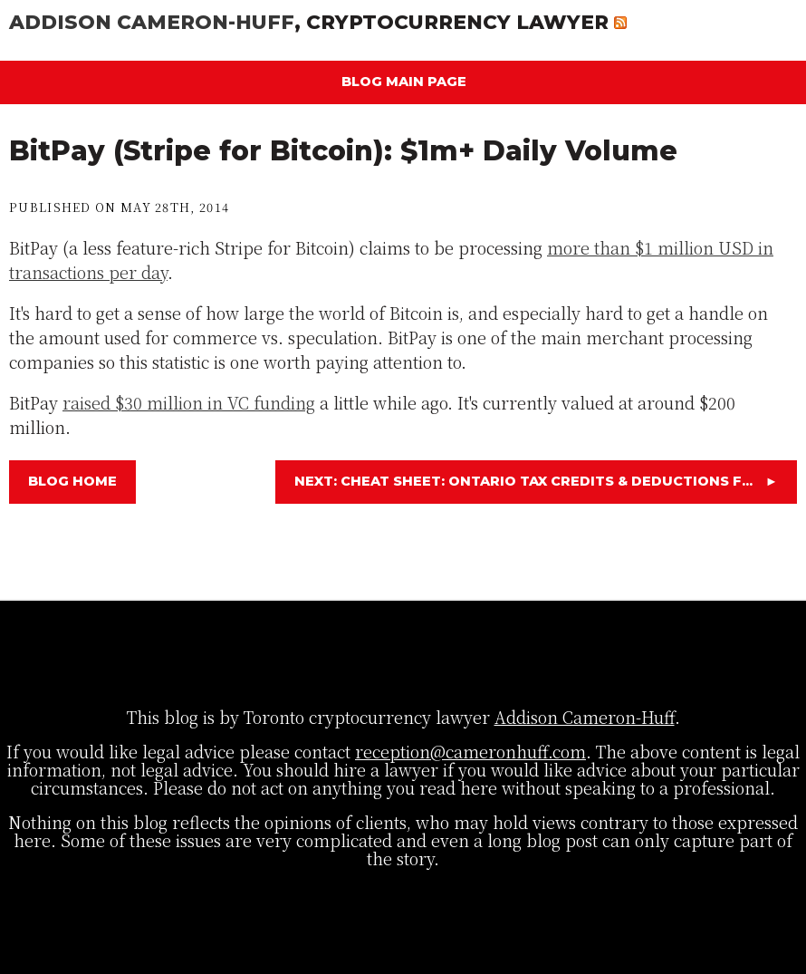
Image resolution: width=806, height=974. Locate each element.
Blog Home (72, 481)
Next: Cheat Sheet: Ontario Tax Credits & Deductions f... (536, 481)
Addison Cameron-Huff (151, 22)
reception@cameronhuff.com (470, 751)
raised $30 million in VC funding (188, 402)
